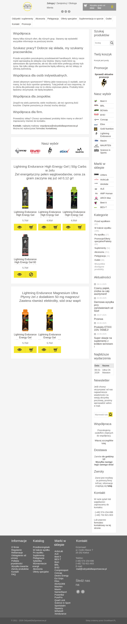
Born (57, 562)
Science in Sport (63, 603)
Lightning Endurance (102, 134)
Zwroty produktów (20, 569)
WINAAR (59, 611)
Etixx (99, 124)
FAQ (13, 574)
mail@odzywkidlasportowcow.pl (91, 569)
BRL (99, 105)
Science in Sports (102, 151)
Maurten (59, 586)
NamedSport (61, 592)
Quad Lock (60, 600)
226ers (100, 175)
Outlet (109, 18)
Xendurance (60, 613)
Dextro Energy (61, 575)
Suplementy (102, 248)
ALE (99, 189)
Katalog (38, 541)
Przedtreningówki (41, 547)
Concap (101, 119)
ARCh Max (102, 198)
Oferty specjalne (69, 18)
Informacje (19, 541)
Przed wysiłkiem (102, 222)
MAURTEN (102, 145)
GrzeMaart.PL (110, 620)
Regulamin (16, 550)
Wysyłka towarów (19, 566)
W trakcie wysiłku (102, 229)
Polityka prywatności (16, 562)
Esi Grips (59, 578)
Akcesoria (40, 18)
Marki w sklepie (60, 542)
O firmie (15, 547)
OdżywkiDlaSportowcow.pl (35, 620)
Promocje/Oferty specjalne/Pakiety (102, 241)
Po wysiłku (101, 234)
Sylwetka (37, 561)
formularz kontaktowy (46, 128)
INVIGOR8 (60, 584)
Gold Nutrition (104, 129)
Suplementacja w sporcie (91, 18)
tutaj (109, 486)
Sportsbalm (60, 605)
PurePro (59, 597)
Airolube (101, 184)
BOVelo (101, 110)
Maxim (100, 140)
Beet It (100, 101)
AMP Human (103, 193)
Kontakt (15, 24)
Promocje (26, 24)
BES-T (100, 207)
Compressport (61, 570)
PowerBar (59, 595)
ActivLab (101, 179)
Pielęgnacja (53, 18)
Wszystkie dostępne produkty (99, 267)
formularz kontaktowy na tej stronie (102, 525)
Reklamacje (17, 552)
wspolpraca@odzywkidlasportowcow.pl (59, 126)
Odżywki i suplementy (22, 18)
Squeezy (59, 608)
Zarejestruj (61, 3)
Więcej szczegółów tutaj (104, 442)
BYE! (99, 115)
